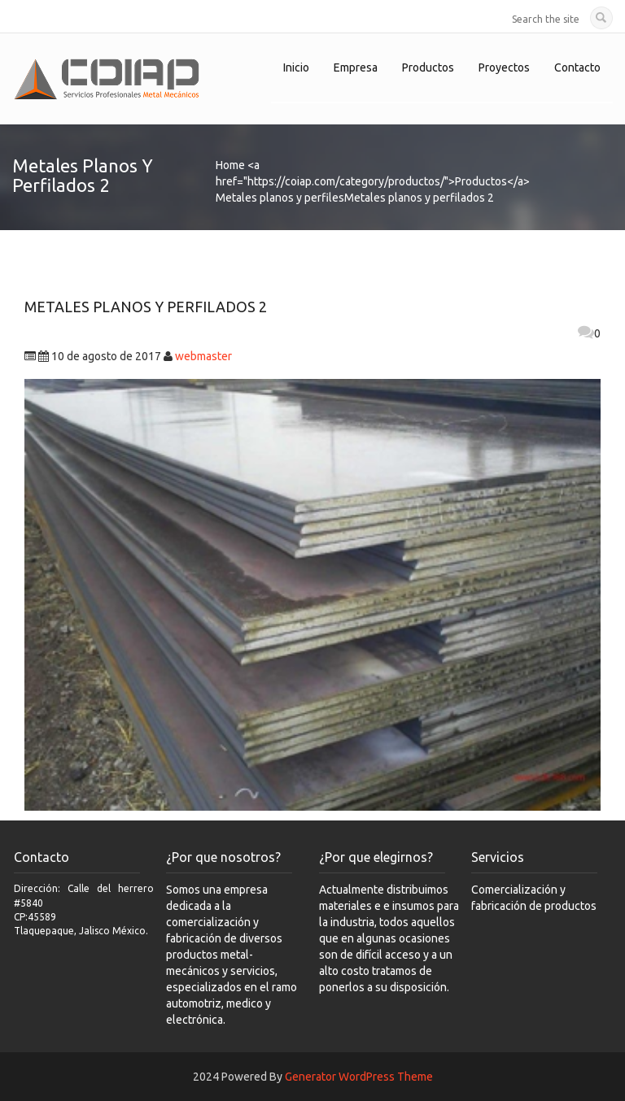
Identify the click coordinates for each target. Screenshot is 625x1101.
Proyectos (504, 67)
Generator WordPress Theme (359, 1076)
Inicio (296, 67)
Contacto (577, 67)
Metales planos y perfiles (280, 197)
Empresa (356, 67)
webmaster (203, 356)
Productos (428, 67)
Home (230, 165)
